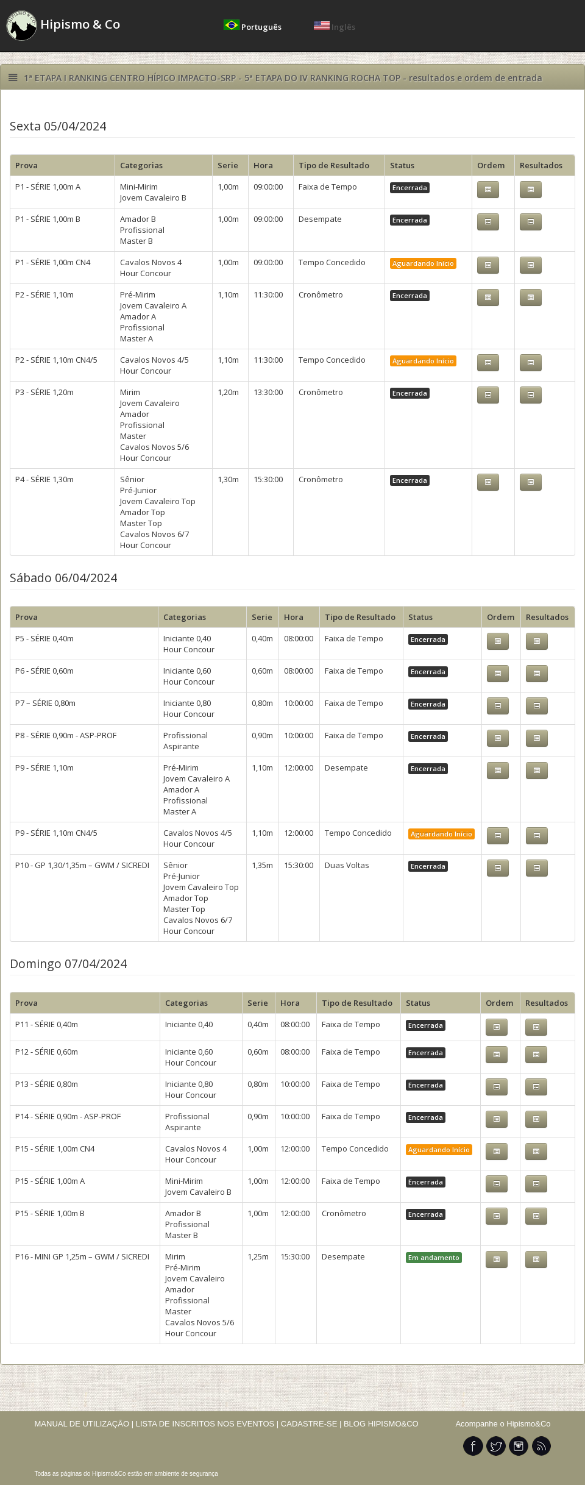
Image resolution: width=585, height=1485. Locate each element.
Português (253, 26)
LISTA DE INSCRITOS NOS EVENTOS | (207, 1423)
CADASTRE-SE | (312, 1423)
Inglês (334, 26)
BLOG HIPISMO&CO (381, 1423)
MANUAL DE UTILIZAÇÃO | (84, 1423)
